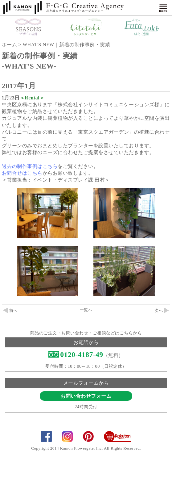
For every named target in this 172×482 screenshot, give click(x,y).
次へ (161, 310)
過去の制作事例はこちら (30, 166)
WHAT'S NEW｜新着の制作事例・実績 (66, 44)
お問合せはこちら (22, 173)
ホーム (9, 44)
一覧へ (86, 310)
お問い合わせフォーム (85, 396)
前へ (10, 310)
